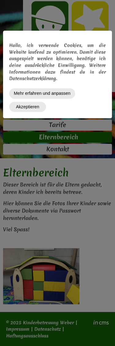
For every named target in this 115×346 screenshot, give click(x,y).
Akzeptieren (27, 106)
